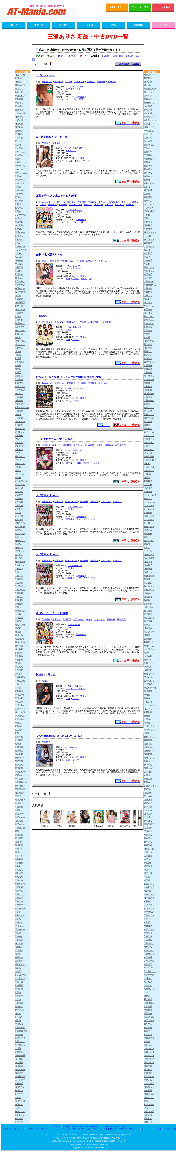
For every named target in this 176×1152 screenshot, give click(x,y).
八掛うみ (148, 1045)
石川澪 (147, 187)
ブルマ (75, 278)
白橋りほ (148, 568)
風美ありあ (20, 327)
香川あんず (20, 323)
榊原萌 (147, 477)
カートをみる (163, 7)
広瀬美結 (148, 828)
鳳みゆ (147, 250)
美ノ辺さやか (21, 975)
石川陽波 (19, 236)
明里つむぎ (149, 117)
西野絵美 (148, 740)
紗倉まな (148, 491)
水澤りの (98, 204)
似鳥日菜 (148, 754)
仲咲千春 (52, 204)
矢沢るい (77, 445)
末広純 (147, 579)
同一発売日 (81, 96)
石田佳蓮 (148, 190)
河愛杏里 (94, 501)
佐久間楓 (148, 484)
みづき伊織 (93, 322)
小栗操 (147, 264)
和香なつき (20, 1111)
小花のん (148, 295)
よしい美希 (149, 1083)
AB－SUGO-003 (75, 86)
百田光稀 (148, 1013)
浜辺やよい (20, 803)
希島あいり (149, 362)
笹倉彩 (18, 477)
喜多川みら (20, 362)
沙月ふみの (149, 516)
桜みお (18, 467)
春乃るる (148, 803)
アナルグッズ (65, 1129)
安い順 (129, 56)
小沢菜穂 (19, 313)
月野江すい (149, 642)
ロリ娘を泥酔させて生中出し (53, 137)
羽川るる (19, 278)
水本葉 (18, 954)
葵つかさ (148, 96)
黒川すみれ (149, 418)
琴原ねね (102, 383)
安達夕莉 (148, 138)
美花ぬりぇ (47, 322)
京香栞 (18, 372)
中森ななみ (20, 716)
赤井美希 (148, 106)
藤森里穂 (148, 845)
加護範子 (101, 81)
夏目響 (147, 716)
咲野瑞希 (148, 481)
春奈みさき (91, 261)
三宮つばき (149, 526)
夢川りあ (19, 1090)
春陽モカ (148, 807)
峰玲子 (18, 971)
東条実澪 (19, 691)
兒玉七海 (148, 453)
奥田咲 (147, 257)
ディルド (95, 463)
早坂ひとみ (47, 81)
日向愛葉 (79, 261)
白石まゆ (19, 572)
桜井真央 (82, 322)
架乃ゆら (148, 330)
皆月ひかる (149, 954)
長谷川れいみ (21, 782)
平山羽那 (19, 838)
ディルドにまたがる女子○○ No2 (54, 439)
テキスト (71, 56)
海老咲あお (149, 239)
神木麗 (147, 337)
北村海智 (148, 372)
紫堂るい (19, 530)
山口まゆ (119, 204)
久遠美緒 (19, 379)
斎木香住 (19, 425)
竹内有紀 (148, 610)
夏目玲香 (19, 737)
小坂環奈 (19, 397)
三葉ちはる (149, 943)
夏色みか (19, 726)
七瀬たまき (99, 619)
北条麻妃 (148, 863)
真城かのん (20, 894)
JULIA (147, 547)
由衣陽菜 (19, 1073)
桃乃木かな (149, 1020)
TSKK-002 (73, 747)
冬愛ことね (149, 663)
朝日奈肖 (19, 124)
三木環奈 (19, 519)
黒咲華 (147, 425)
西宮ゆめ (148, 744)
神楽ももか (149, 306)
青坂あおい (20, 96)
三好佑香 (19, 1003)
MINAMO (148, 968)
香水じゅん (149, 320)
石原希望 (148, 197)
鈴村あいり (149, 589)
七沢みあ (148, 719)
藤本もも (88, 204)
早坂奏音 (19, 807)
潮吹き (84, 278)
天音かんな (20, 166)
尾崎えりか (149, 267)
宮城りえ (148, 978)
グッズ (163, 25)
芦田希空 (19, 134)
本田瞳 (147, 880)
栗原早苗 (19, 383)
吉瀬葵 (18, 365)
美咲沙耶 (46, 619)
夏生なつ (19, 730)
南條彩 (147, 733)
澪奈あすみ (20, 929)
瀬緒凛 (18, 631)
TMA (68, 329)
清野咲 (18, 628)
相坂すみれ (20, 75)
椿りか (147, 652)
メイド (86, 519)
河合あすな (149, 341)
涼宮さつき (59, 383)
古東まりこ (20, 404)
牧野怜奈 (19, 891)
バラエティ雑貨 (170, 1129)
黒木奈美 (148, 421)
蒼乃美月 (19, 99)
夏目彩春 (148, 712)
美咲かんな (149, 915)
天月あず (148, 152)
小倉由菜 (148, 260)
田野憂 (147, 635)
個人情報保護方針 (93, 1126)
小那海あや (149, 281)
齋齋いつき (20, 428)
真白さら (19, 901)
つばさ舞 (148, 656)
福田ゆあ (19, 842)
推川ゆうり (149, 271)
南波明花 (19, 754)
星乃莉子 (148, 870)
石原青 (147, 194)
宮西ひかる (149, 989)
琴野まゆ (112, 81)
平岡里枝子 (149, 824)
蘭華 (146, 1101)
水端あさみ (149, 929)
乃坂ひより (149, 761)
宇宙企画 (70, 509)
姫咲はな (148, 821)
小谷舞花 (19, 400)
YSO (68, 750)
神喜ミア (19, 393)
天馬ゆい (148, 659)
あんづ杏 (19, 208)
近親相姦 (70, 519)
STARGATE (71, 390)
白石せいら (20, 565)
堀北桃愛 (19, 873)
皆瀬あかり (149, 950)
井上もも (19, 264)
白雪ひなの (20, 589)
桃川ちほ (19, 1024)
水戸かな (148, 947)
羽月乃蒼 (148, 800)
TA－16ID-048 (74, 327)
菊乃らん (148, 355)
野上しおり (20, 772)
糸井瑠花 (148, 222)
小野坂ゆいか (150, 285)
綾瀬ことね (20, 183)
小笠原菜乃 (20, 302)
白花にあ (19, 596)
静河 (146, 537)
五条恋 (147, 446)
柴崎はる (19, 547)
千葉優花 (19, 670)
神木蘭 (18, 337)
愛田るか (19, 78)
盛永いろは (20, 712)
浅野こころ (149, 127)
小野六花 (148, 292)
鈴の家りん (149, 586)
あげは (89, 619)
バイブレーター (33, 1129)
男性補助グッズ (110, 1129)
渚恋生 (18, 723)
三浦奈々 (19, 922)
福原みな (148, 835)
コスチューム (134, 1129)
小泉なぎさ (20, 390)
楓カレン (148, 299)
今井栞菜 (148, 229)
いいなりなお (21, 215)
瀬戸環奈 (148, 603)
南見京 (18, 968)
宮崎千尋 (19, 982)
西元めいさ (149, 751)
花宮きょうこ (150, 786)
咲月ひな (19, 491)
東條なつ (148, 666)
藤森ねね (58, 322)
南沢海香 (148, 957)
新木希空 (148, 169)
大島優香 (148, 243)
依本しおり (149, 1097)
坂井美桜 (19, 435)
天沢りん (19, 159)
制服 (68, 278)
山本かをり (20, 1069)
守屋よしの (20, 1041)
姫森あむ (19, 835)
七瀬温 (18, 744)
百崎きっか (20, 1027)
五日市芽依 (149, 211)
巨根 (81, 99)
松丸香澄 (148, 891)
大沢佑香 (82, 202)
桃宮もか (58, 501)
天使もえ (148, 148)
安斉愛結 (19, 201)
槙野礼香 (19, 887)
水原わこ (19, 947)
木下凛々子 (149, 379)
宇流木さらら (150, 232)
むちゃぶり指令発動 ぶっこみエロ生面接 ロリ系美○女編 (68, 377)
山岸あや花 (149, 1048)
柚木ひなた (20, 1087)
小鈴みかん (149, 449)
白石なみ (19, 568)
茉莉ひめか (20, 915)
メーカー (64, 25)
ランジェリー (147, 1129)
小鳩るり (19, 411)
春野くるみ (20, 817)
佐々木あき (149, 505)
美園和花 (148, 933)
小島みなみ (149, 442)
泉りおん (148, 201)
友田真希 (148, 684)
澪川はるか (20, 926)
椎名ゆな (148, 530)
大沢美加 (71, 202)
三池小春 (148, 905)
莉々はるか (149, 1104)
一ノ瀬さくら (58, 202)
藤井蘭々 (148, 838)
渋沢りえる (20, 551)
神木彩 (147, 334)
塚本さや (19, 673)
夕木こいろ (149, 1059)
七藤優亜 (19, 747)
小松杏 (147, 463)
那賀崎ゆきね (150, 688)
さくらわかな (150, 502)
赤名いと (148, 110)
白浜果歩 (19, 582)
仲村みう (148, 702)
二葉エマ (148, 852)
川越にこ (148, 351)
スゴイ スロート (45, 75)
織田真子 (148, 274)
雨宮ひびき (149, 159)
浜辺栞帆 (148, 793)
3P (90, 278)
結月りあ (148, 1073)
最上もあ (19, 1017)
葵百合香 (148, 99)
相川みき (109, 445)
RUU (146, 1108)
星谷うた (19, 856)
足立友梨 (148, 141)
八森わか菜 (149, 1052)
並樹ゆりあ (70, 322)
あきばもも (149, 124)
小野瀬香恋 (53, 261)
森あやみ (148, 1024)
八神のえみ (20, 1045)
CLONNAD (42, 316)
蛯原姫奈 (67, 445)
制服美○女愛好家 (46, 674)
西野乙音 (19, 761)
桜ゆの (18, 470)
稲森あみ (19, 260)
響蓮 (17, 831)
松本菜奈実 (149, 898)
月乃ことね (20, 681)
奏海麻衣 (19, 334)
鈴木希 (18, 614)
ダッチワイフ (19, 1129)
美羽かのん (78, 619)
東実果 (18, 145)
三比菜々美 (20, 978)
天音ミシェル (21, 173)
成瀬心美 (63, 204)
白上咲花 (148, 561)
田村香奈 (19, 659)
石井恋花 (19, 229)
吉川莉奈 (130, 204)
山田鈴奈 (19, 1066)
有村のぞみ (149, 183)
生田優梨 (19, 222)
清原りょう (47, 501)
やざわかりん (67, 261)
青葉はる (19, 103)
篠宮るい (19, 544)
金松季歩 (148, 327)
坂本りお (19, 442)
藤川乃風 (19, 845)
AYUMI (68, 81)
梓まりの (19, 138)
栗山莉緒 (148, 411)
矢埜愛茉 (19, 1052)
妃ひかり (148, 358)
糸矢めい (19, 257)
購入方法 (57, 1126)
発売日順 (117, 56)
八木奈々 (148, 1034)
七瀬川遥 (19, 740)
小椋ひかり (20, 309)
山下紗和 (19, 1059)
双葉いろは (149, 849)
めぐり (18, 1013)
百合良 (18, 1097)
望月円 (18, 1020)
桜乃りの (148, 488)
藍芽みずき (149, 75)
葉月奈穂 (111, 619)
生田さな (19, 218)
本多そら (19, 880)
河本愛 (99, 445)
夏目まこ (19, 733)
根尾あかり (149, 758)
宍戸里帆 (148, 533)
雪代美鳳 (148, 1066)
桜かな (18, 453)
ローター (44, 1129)
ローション (86, 1129)
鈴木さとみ (47, 383)
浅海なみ (19, 131)
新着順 (105, 56)
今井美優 (19, 267)
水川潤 (147, 922)
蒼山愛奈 (19, 106)
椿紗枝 (18, 688)
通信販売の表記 (78, 1126)
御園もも (19, 957)
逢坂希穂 (19, 299)
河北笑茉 (19, 348)
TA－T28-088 (74, 624)
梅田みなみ (20, 288)
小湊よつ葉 (149, 467)
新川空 (18, 197)
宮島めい (148, 985)
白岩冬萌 (19, 575)
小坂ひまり (149, 439)
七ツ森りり (149, 730)
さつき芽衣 (149, 519)
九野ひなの (149, 400)
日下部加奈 (149, 393)
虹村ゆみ (148, 747)
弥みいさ (19, 169)
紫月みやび (20, 526)
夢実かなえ (20, 1094)
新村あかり (149, 737)
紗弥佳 (18, 512)
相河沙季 (148, 78)
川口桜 (18, 351)
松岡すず (19, 905)
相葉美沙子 (20, 82)
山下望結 (19, 1062)
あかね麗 (148, 113)
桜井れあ (19, 449)
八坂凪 (18, 1048)
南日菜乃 (148, 964)
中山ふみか (149, 705)
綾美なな (19, 194)
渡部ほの (19, 1122)
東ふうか (19, 141)
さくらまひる (150, 495)
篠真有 (147, 544)
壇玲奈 (18, 663)
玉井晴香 (19, 656)
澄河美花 (148, 596)
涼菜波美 (19, 617)
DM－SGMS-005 (75, 388)
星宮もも (19, 870)
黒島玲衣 (148, 428)
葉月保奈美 (20, 789)
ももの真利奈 (21, 1031)
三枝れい (148, 474)
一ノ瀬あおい (21, 250)
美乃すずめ (149, 975)
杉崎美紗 (19, 603)
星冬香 (18, 866)
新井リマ (148, 166)
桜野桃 (18, 460)
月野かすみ (149, 645)
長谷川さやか (75, 204)
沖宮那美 (148, 253)
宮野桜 (18, 992)
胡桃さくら (149, 414)
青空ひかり (149, 103)
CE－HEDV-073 (75, 266)
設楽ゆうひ (149, 540)
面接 (77, 401)
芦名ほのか (149, 131)
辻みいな (19, 684)
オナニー (70, 463)
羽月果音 (19, 786)
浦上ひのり (20, 292)
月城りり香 (20, 677)
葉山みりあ (20, 814)
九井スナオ (149, 435)
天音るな (19, 176)
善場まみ (19, 635)
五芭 (146, 218)
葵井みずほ (20, 85)
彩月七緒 (19, 488)
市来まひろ (149, 204)
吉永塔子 (148, 1090)
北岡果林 (148, 365)
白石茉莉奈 (149, 558)
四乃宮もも (20, 540)
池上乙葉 (19, 225)
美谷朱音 (148, 936)
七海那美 (19, 751)
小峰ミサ (117, 501)
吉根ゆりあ (149, 1094)
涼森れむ (148, 593)
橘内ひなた (149, 628)
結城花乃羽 (20, 1076)
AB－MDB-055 (75, 148)
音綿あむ (19, 320)
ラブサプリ (122, 1129)
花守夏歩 (148, 789)
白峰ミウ (148, 572)
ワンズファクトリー (75, 212)
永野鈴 (147, 695)
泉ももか (19, 239)
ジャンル (89, 25)
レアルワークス (73, 89)
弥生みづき (149, 1055)
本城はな (19, 877)
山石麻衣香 (20, 1055)
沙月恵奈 (148, 512)
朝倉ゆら (19, 117)
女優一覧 (39, 25)
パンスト (158, 1129)
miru (146, 992)
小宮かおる (20, 421)
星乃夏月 (148, 866)
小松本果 (19, 418)
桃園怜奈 (148, 1010)
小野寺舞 (148, 288)
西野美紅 (19, 765)
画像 (60, 56)
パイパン (87, 161)
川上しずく (20, 344)
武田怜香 (148, 614)
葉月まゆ (148, 779)
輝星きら (19, 376)
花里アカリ (20, 800)
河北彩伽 (148, 348)
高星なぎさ (20, 638)
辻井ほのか (149, 649)
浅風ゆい (19, 110)
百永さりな (149, 1017)
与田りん (19, 1104)
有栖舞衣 (148, 180)
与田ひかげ (20, 1101)
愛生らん (19, 89)
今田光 (18, 271)
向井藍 (147, 996)
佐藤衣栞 (19, 495)
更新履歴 (139, 25)
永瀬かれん (20, 705)
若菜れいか (20, 1115)
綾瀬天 (18, 187)
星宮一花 (148, 873)
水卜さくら (149, 908)
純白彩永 (19, 898)
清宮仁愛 (148, 390)
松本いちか (149, 894)
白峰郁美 (19, 586)
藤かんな (148, 842)
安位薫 (147, 1041)
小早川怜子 (149, 456)
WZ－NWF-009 (75, 686)
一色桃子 (148, 215)
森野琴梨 (109, 204)
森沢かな (148, 1027)
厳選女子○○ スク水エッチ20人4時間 (56, 195)
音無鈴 (18, 316)
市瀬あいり (20, 246)
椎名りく (126, 202)
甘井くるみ (20, 152)
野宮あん (19, 775)
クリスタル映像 (73, 268)
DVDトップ (14, 25)
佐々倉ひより (21, 481)
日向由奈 (148, 814)
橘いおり (19, 649)
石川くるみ (20, 232)
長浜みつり (149, 698)
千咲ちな (19, 666)
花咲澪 (18, 796)
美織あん (19, 936)
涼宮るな (19, 621)
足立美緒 (19, 148)
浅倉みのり (20, 113)
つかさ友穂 (89, 445)
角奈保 (147, 600)
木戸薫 (18, 369)
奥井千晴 (19, 306)
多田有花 (148, 621)
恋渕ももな (149, 432)
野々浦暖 (148, 765)
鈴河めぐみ (20, 610)
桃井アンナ (106, 501)
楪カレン (148, 1069)
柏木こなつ (149, 316)
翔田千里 (148, 551)
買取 (124, 1126)
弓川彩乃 (82, 383)
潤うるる (19, 558)
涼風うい (19, 607)
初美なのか (20, 793)
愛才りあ (148, 85)
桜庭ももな (20, 463)
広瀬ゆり (148, 831)
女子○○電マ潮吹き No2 (49, 254)
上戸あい (58, 81)
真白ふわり (149, 884)
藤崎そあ (19, 849)
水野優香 (148, 926)
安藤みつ (19, 211)
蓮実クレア (149, 768)
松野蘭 (18, 912)
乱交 (79, 519)
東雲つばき (20, 533)
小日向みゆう (150, 460)
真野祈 (18, 919)
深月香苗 (19, 961)
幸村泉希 (19, 1083)
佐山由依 (19, 516)
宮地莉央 (19, 989)
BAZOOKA (71, 150)
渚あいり (148, 709)
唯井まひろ (149, 617)
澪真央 (18, 933)
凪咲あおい (20, 719)
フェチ (69, 637)
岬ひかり (19, 943)
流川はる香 (149, 1111)
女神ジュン (20, 1010)
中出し (78, 161)
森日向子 (148, 1031)
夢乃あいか (149, 1076)
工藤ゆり (148, 397)
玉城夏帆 (148, 638)
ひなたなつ (149, 810)
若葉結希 (19, 1118)
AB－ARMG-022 (75, 450)
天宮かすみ (20, 180)
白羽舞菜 (19, 579)
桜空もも (148, 498)
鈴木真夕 (148, 582)
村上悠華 (148, 999)
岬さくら (148, 919)
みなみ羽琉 (149, 961)
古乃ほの (148, 859)
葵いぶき (148, 92)
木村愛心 (148, 383)
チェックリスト (140, 7)
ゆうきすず (20, 1080)
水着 (81, 222)
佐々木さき (149, 509)
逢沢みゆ (148, 82)
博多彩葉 (19, 779)
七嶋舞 (147, 723)
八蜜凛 (147, 775)
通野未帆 (148, 670)
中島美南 (19, 702)
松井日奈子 (149, 887)
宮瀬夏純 (19, 985)
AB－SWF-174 (74, 209)
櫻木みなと (20, 456)
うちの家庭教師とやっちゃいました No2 (59, 736)
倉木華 (147, 404)
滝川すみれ (149, 607)
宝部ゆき (46, 445)
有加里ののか (150, 120)
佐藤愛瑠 (19, 498)
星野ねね (19, 863)
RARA (17, 1108)
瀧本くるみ (20, 642)
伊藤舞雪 (148, 225)
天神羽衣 (19, 155)
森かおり (19, 1034)
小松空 (18, 414)
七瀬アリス (149, 726)
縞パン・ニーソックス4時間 (52, 613)
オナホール (7, 1129)
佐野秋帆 (19, 502)
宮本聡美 (19, 996)
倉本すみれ (149, 407)
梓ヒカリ (148, 134)
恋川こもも (20, 386)
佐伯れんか (20, 432)
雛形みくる (20, 824)
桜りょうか (20, 474)
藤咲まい (19, 852)
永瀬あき (91, 81)
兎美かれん (20, 281)
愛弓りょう (149, 162)
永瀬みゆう (20, 709)
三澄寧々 (19, 950)
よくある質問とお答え (111, 1126)
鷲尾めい (148, 1118)
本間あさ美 (20, 884)
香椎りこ (102, 261)
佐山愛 (147, 523)
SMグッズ (76, 1129)
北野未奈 (148, 369)
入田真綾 (19, 274)
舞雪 (44, 261)
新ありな (148, 173)
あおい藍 (19, 92)
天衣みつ (46, 202)
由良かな (148, 1080)
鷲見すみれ (20, 624)
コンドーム (97, 1129)
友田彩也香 (149, 681)
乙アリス (148, 278)
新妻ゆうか (20, 758)
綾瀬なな (56, 445)
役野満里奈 (149, 1038)
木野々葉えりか (22, 407)
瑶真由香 (19, 821)
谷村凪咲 (19, 652)
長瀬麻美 (148, 691)
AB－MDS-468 (75, 506)
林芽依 (18, 810)
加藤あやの (149, 323)
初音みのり (149, 782)
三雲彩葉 (19, 940)
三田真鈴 (148, 940)
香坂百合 (121, 619)
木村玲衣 (148, 386)
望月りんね (20, 964)
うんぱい (148, 236)
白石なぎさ (149, 554)
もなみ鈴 (148, 1006)
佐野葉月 (19, 505)
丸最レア (148, 901)
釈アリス (19, 554)
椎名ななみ (20, 523)
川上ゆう (148, 344)
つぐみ (43, 204)
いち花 (18, 243)
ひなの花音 (20, 828)
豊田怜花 (19, 698)
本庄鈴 (147, 877)
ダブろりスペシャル (47, 495)
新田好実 (19, 768)
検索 (113, 25)
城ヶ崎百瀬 (20, 561)
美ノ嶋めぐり (150, 971)
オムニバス (71, 99)
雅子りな (148, 309)
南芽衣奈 (92, 383)
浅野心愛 (19, 120)
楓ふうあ (148, 302)
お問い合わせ (117, 7)
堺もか (18, 439)
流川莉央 (148, 1115)
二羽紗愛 (148, 856)
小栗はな (92, 202)
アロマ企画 (71, 452)
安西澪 (18, 204)
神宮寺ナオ (149, 575)
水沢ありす (79, 81)
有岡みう (148, 176)
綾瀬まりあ (20, 190)
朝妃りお (19, 127)
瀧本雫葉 (19, 645)
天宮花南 (148, 155)
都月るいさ (149, 673)
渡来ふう (148, 1122)
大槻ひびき (149, 246)
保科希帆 (19, 859)
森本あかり (20, 1038)
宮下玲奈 (148, 982)
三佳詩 (18, 999)
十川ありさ (20, 695)
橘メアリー (149, 631)
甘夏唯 (18, 162)
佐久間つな (20, 446)
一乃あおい (149, 208)
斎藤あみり (149, 470)
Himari (147, 817)
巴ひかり (148, 677)
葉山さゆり (149, 796)
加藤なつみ (114, 202)
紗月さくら (20, 484)
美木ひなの (149, 912)
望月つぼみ (149, 1003)
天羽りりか (149, 145)
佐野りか (19, 509)
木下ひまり (149, 376)
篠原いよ (19, 537)
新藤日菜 (19, 600)
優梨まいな (149, 1062)
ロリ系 (69, 161)
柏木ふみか (20, 330)
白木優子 (148, 565)
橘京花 (147, 624)
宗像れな (19, 1006)
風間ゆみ (148, 313)
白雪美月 (19, 593)
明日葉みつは (150, 89)
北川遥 (18, 358)
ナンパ (69, 401)
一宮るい (19, 253)
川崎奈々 (19, 355)
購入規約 (66, 1126)
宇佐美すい (20, 285)
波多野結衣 (149, 772)
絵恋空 (18, 295)
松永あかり (20, 908)
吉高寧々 (148, 1087)
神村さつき (20, 341)
